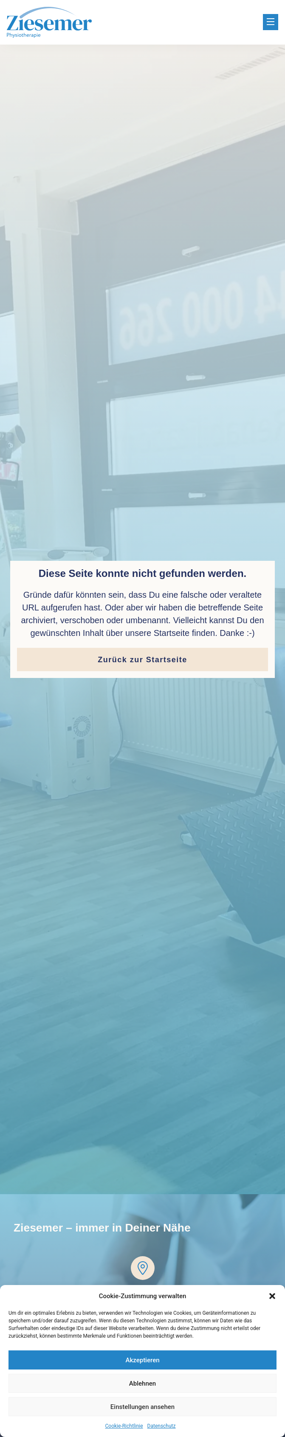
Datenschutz (161, 1426)
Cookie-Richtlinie (124, 1426)
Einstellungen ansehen (142, 1407)
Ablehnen (142, 1383)
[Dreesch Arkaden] (143, 1268)
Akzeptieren (142, 1360)
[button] (272, 1296)
